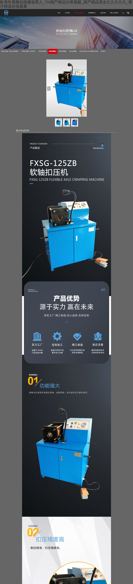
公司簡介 (67, 12)
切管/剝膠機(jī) (73, 51)
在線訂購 (103, 12)
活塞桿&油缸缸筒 (112, 51)
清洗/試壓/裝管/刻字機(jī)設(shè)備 (88, 51)
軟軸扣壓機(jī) (73, 34)
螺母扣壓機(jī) (62, 51)
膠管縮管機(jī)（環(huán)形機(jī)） (10, 51)
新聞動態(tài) (92, 12)
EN (123, 13)
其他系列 (103, 51)
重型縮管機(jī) (42, 51)
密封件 (122, 51)
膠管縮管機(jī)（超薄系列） (29, 51)
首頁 (59, 12)
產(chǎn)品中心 (79, 12)
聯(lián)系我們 (114, 12)
